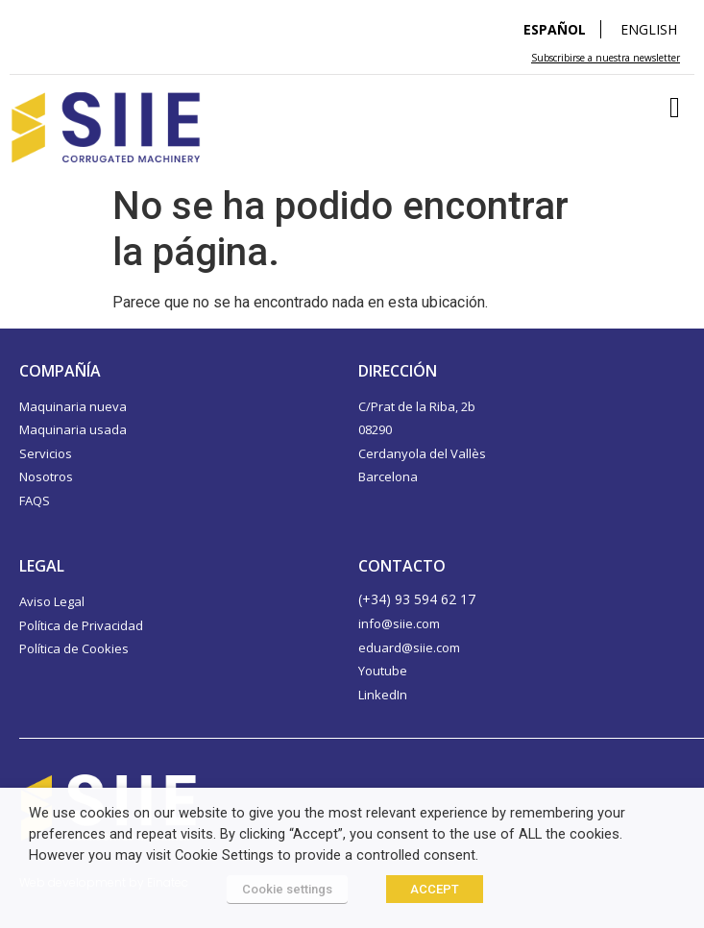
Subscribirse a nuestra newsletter (605, 57)
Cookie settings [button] (287, 889)
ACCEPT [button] (434, 889)
